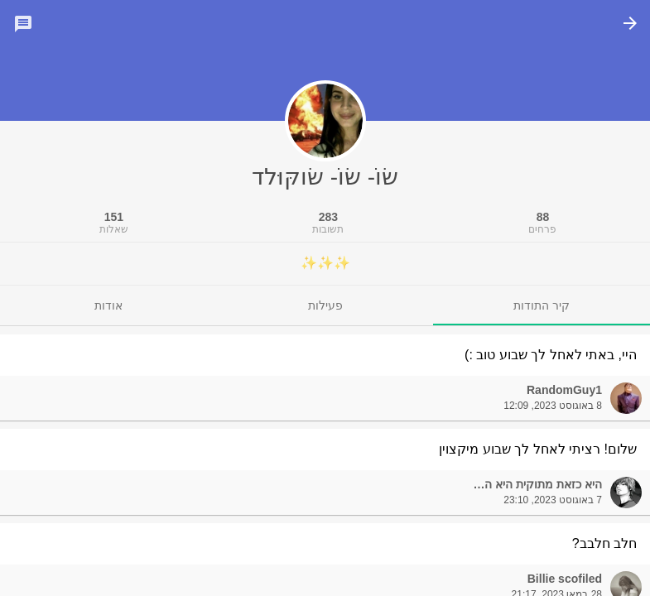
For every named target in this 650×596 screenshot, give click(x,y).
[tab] (541, 305)
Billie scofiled (564, 578)
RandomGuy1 (564, 390)
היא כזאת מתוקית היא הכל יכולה (523, 484)
